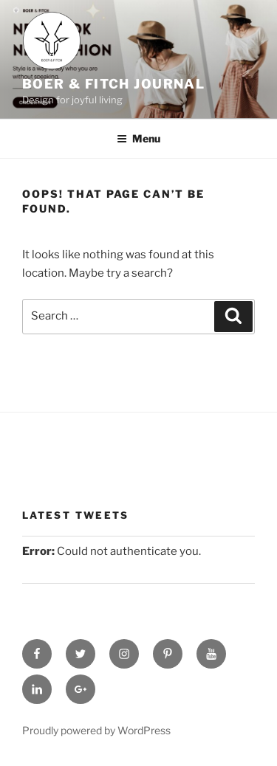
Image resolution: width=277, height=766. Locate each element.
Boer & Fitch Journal (113, 84)
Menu (138, 138)
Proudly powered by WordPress (96, 730)
